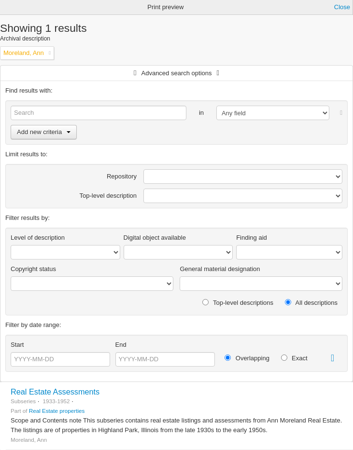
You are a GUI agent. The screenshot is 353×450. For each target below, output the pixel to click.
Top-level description (108, 195)
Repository (122, 176)
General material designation (220, 269)
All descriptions (311, 302)
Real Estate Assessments (55, 391)
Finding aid (251, 237)
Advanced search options (176, 73)
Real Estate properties (57, 411)
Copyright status (33, 269)
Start (17, 344)
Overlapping (247, 358)
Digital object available (155, 237)
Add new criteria (44, 132)
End (121, 344)
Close (342, 7)
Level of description (38, 237)
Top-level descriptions (237, 302)
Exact (294, 358)
